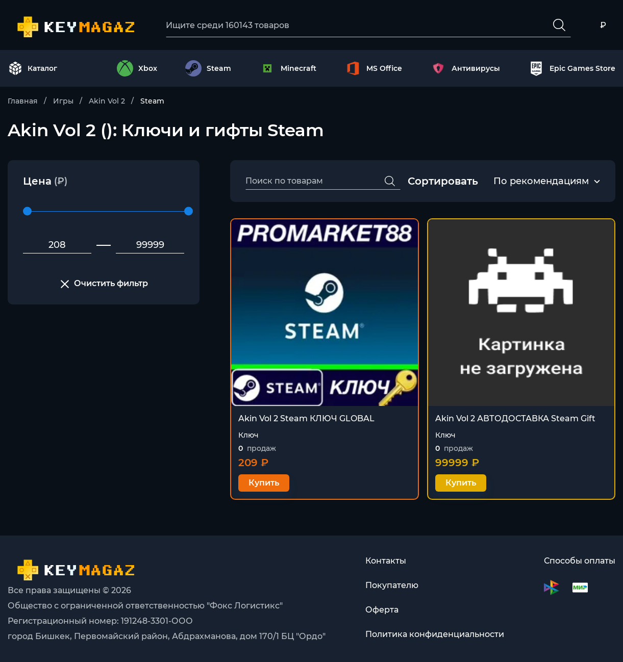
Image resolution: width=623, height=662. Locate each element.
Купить (263, 483)
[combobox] (541, 181)
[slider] (27, 211)
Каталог (32, 68)
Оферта (381, 610)
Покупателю (391, 585)
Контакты (385, 561)
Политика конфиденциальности (434, 634)
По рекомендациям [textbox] (541, 181)
